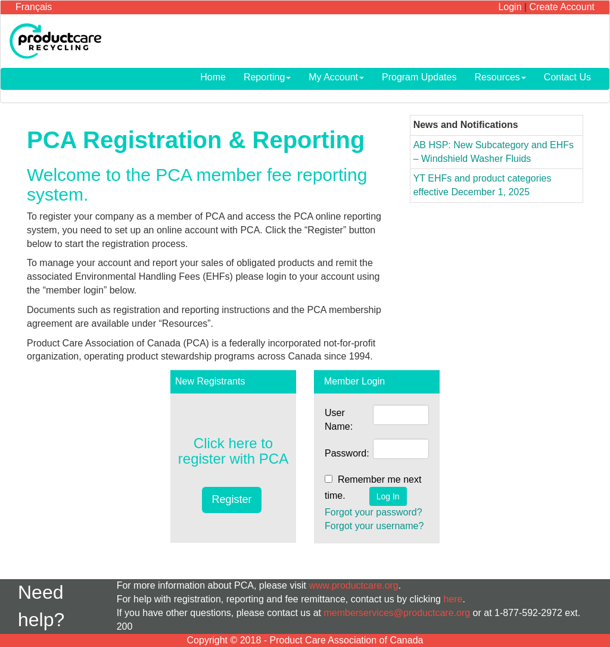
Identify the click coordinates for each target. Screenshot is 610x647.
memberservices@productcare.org (396, 613)
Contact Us (567, 77)
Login (509, 7)
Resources (499, 77)
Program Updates (419, 77)
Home (213, 77)
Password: (347, 453)
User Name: (339, 420)
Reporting (267, 77)
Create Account (562, 7)
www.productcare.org (353, 585)
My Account (336, 77)
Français (33, 7)
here (452, 599)
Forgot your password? (373, 512)
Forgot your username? (374, 526)
